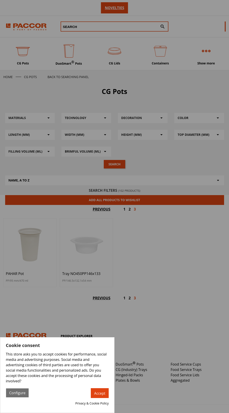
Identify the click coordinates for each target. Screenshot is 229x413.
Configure (17, 392)
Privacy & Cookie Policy (92, 403)
